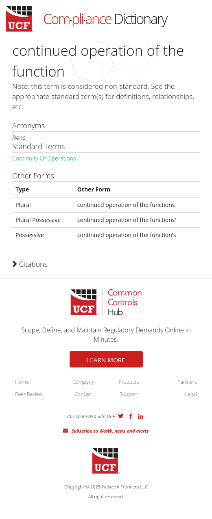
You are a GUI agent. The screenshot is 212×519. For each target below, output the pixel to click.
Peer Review (28, 394)
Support (129, 394)
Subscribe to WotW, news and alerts (110, 431)
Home (22, 381)
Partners (187, 381)
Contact (83, 394)
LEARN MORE (106, 360)
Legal (191, 394)
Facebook (130, 416)
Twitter (121, 415)
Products (128, 381)
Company (83, 381)
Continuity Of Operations (44, 158)
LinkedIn (141, 416)
